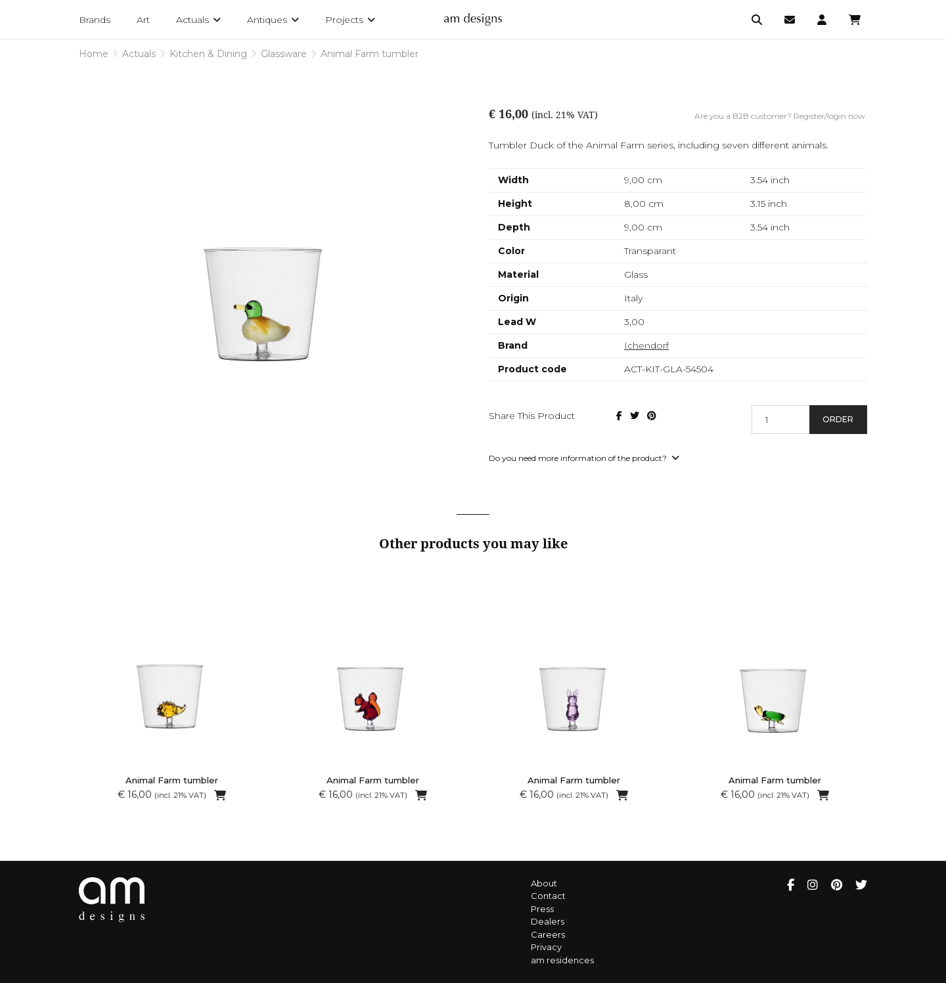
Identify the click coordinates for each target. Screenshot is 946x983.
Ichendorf (646, 345)
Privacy (546, 947)
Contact (548, 895)
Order (837, 419)
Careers (548, 934)
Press (542, 909)
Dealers (547, 921)
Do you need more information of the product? (584, 458)
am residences (562, 960)
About (544, 883)
